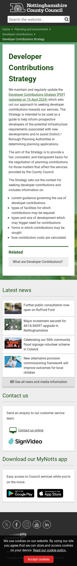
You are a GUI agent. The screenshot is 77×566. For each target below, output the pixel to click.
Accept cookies (38, 559)
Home (7, 29)
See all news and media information (38, 381)
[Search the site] (67, 19)
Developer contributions (18, 34)
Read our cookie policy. (50, 550)
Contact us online (26, 430)
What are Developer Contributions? (38, 261)
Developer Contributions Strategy (23, 39)
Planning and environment (33, 29)
